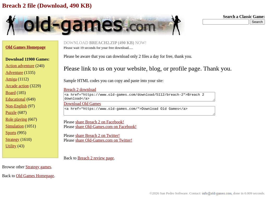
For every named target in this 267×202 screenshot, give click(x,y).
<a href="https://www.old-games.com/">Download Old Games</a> (148, 113)
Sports (10, 132)
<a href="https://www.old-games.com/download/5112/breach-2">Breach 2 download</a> (148, 97)
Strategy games (38, 170)
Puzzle (11, 112)
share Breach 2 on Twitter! (97, 138)
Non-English (16, 106)
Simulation (14, 126)
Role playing (16, 119)
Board (10, 92)
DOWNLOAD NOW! (105, 43)
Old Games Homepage (35, 179)
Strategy (12, 139)
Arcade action (17, 86)
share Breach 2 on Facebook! (99, 125)
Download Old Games (82, 105)
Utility (10, 146)
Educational (15, 99)
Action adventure (19, 66)
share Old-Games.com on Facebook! (106, 130)
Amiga (11, 79)
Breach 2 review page (95, 161)
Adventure (14, 72)
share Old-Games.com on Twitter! (103, 143)
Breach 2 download (80, 89)
